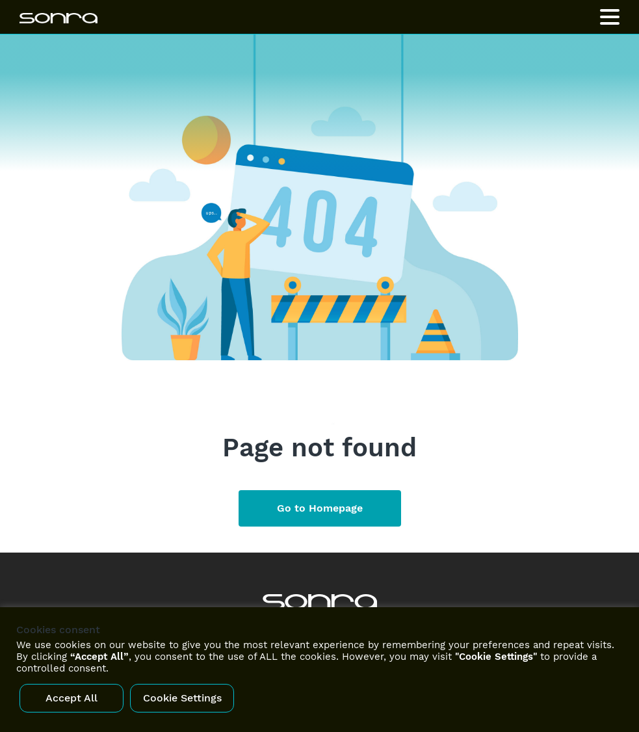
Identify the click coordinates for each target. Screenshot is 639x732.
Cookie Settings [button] (182, 698)
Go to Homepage (320, 508)
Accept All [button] (72, 698)
